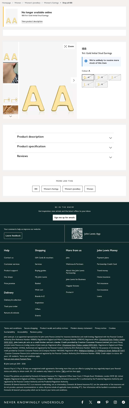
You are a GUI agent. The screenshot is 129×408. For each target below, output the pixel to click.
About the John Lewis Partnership (75, 271)
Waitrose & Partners (74, 264)
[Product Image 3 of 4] (10, 94)
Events (38, 315)
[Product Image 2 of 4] (10, 73)
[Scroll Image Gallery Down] (10, 116)
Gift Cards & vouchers (44, 257)
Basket (38, 283)
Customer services (12, 264)
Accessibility (22, 332)
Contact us (8, 257)
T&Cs (63, 371)
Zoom (69, 46)
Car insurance (102, 290)
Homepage (6, 3)
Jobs (68, 257)
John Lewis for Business (76, 279)
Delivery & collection (12, 300)
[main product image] (14, 17)
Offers (37, 309)
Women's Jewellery (32, 3)
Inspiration (39, 302)
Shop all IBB (67, 3)
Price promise (9, 283)
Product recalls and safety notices (54, 328)
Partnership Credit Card (107, 264)
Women (17, 3)
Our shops (8, 277)
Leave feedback (13, 235)
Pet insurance (102, 283)
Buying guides (40, 270)
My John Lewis (41, 277)
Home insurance (103, 277)
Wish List (39, 290)
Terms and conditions (13, 328)
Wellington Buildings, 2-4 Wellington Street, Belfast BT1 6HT (102, 351)
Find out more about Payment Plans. (17, 359)
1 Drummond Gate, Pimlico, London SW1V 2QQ (80, 345)
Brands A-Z (40, 296)
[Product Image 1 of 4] (10, 52)
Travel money (102, 270)
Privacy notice (100, 328)
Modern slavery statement (81, 328)
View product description (32, 21)
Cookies (112, 328)
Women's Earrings (51, 3)
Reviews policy (36, 332)
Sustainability (9, 332)
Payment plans (103, 257)
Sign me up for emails (64, 217)
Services (38, 264)
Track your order (11, 306)
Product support (11, 270)
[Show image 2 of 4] (74, 80)
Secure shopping (31, 328)
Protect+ (70, 292)
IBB (35, 189)
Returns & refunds (11, 313)
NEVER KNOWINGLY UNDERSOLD (34, 402)
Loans (99, 296)
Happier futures (72, 286)
